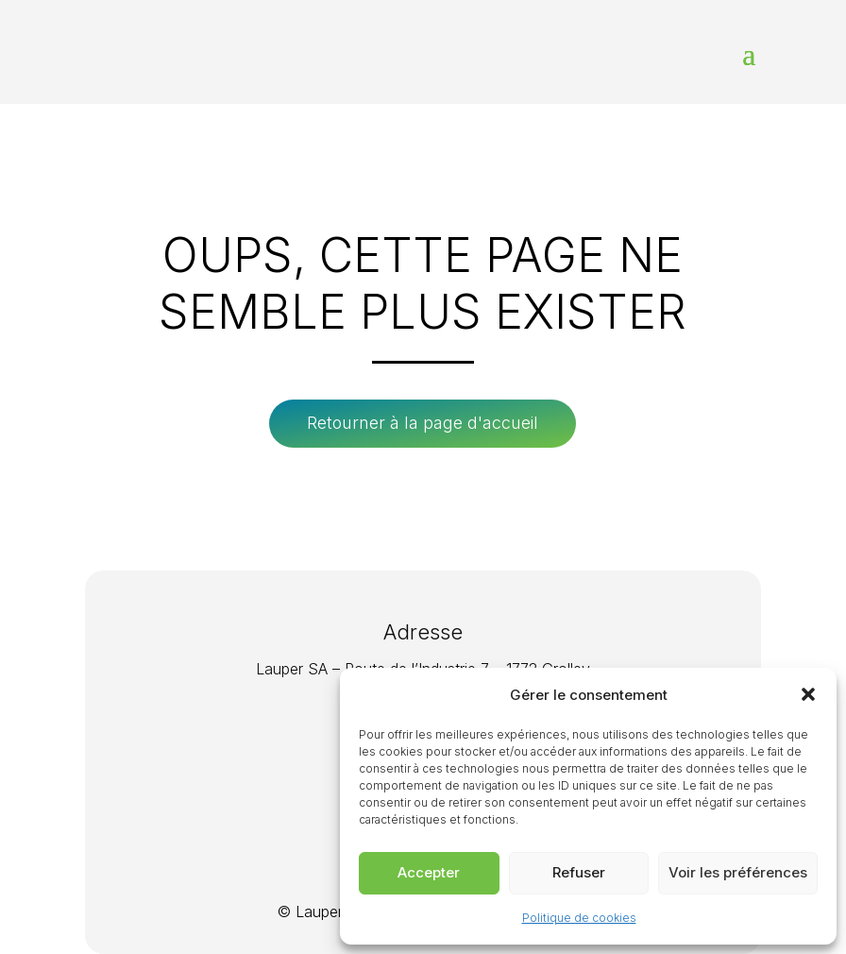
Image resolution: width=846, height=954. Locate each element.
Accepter (429, 872)
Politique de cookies (579, 918)
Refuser (578, 872)
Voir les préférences (737, 872)
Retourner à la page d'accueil (422, 423)
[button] (808, 694)
